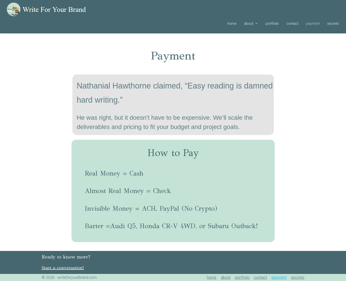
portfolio (272, 23)
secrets (333, 23)
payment (313, 23)
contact (292, 23)
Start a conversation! (63, 267)
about (253, 23)
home (232, 23)
